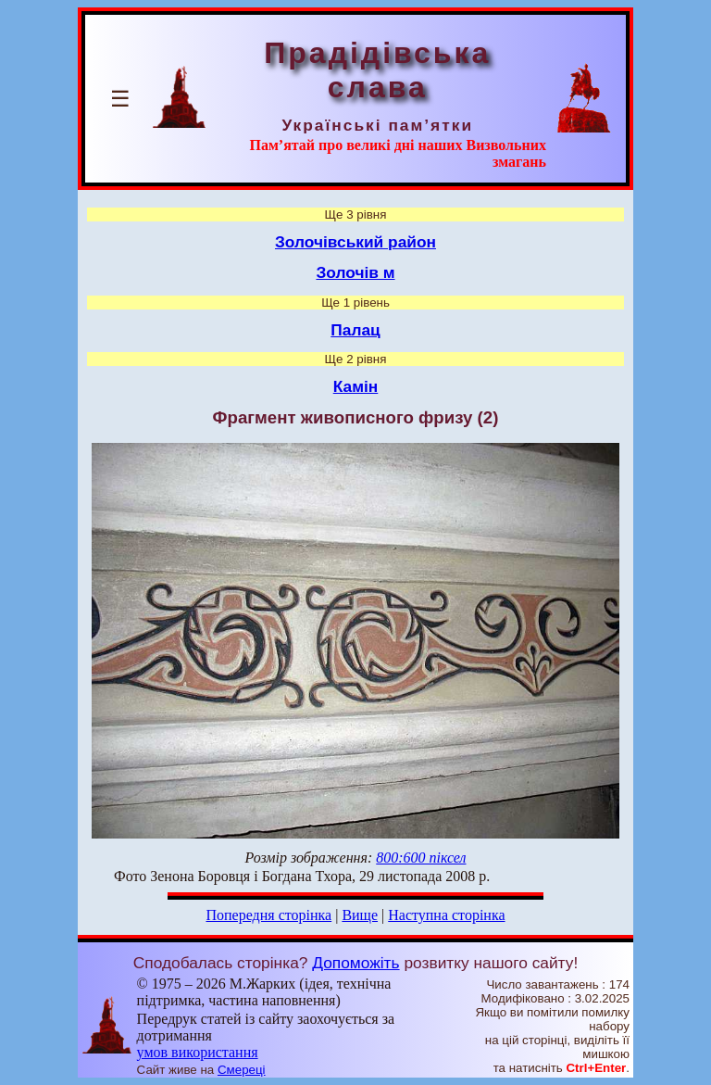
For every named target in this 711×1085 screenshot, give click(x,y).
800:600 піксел (421, 857)
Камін (356, 386)
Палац (355, 330)
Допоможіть (355, 962)
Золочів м (355, 272)
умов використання (197, 1052)
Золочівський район (355, 242)
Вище (360, 915)
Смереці (242, 1070)
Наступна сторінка (446, 915)
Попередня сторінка (268, 915)
